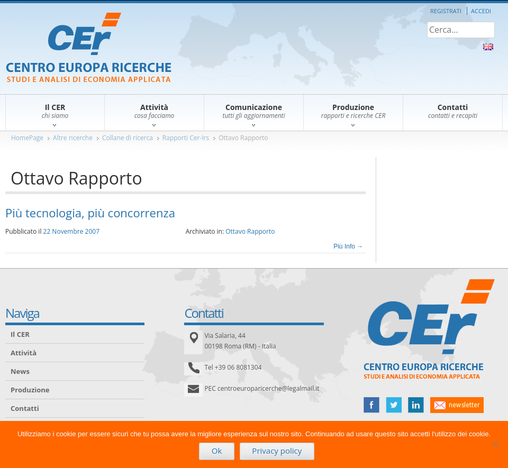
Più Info (348, 246)
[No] (494, 444)
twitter (394, 405)
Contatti (25, 408)
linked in (416, 405)
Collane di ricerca (127, 137)
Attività (24, 352)
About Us (488, 47)
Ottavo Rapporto (243, 137)
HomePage (27, 137)
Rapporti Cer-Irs (185, 137)
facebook (371, 405)
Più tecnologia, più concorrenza (90, 213)
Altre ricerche (73, 137)
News (20, 371)
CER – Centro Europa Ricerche (88, 48)
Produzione (30, 389)
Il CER (20, 334)
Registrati (445, 11)
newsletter (457, 405)
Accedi (481, 11)
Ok (217, 450)
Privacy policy (277, 450)
